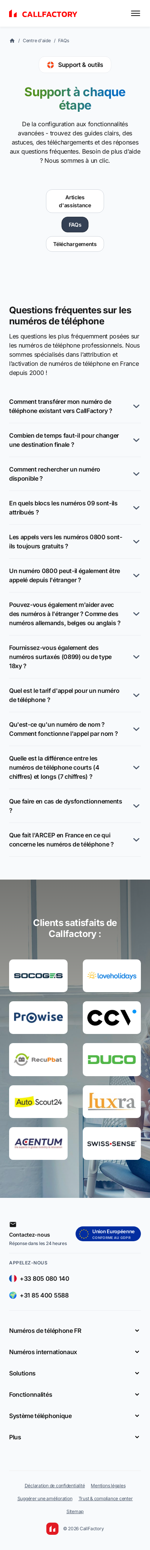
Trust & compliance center (106, 1498)
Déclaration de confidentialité (55, 1485)
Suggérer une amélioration (45, 1498)
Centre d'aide (37, 40)
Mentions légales (108, 1485)
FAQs (63, 40)
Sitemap (75, 1511)
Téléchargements (75, 244)
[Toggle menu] (135, 13)
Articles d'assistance (75, 201)
